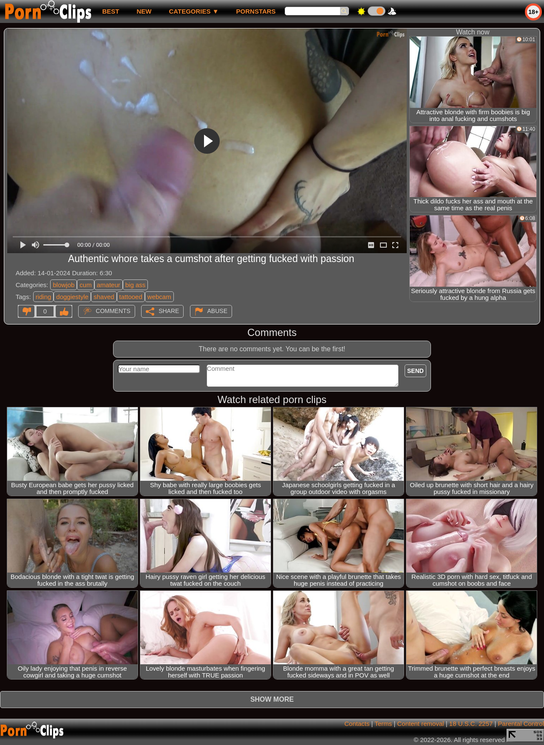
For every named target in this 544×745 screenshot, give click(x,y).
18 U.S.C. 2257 (471, 723)
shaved (104, 296)
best (110, 11)
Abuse (217, 311)
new (143, 11)
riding (43, 296)
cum (85, 284)
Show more (272, 699)
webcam (159, 296)
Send (415, 370)
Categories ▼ (193, 11)
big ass (135, 284)
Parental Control (521, 723)
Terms (383, 723)
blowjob (63, 284)
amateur (108, 284)
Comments (113, 311)
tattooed (130, 296)
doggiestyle (72, 296)
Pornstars (256, 11)
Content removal (420, 723)
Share (169, 311)
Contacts (356, 723)
